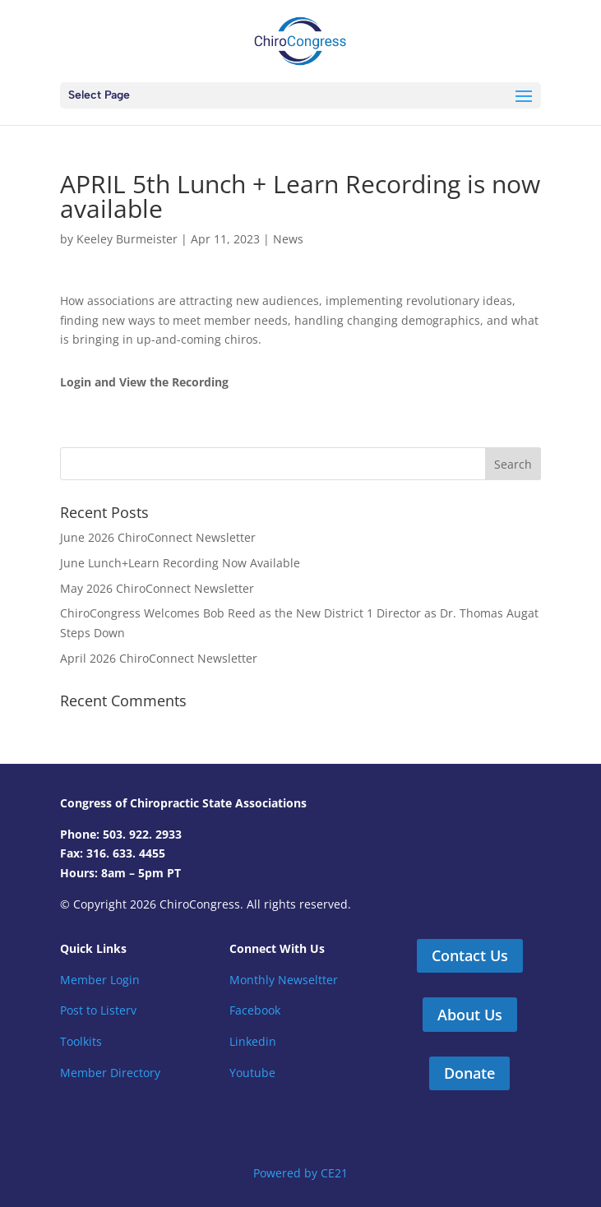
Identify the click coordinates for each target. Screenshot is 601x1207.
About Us (469, 1014)
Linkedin (252, 1041)
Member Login (100, 979)
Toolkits (81, 1041)
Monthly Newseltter (283, 979)
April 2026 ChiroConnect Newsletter (158, 658)
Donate (469, 1073)
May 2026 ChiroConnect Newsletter (157, 588)
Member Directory (110, 1072)
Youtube (252, 1072)
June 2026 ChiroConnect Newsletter (158, 537)
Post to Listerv (98, 1010)
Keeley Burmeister (127, 239)
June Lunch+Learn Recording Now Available (180, 563)
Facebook (254, 1010)
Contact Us (470, 955)
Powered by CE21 (300, 1173)
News (288, 239)
